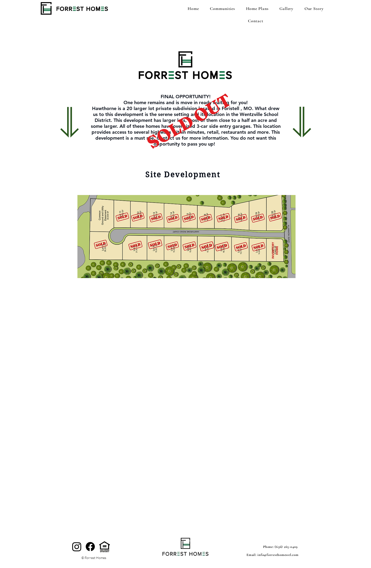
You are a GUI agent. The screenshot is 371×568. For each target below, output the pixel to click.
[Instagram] (77, 547)
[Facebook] (90, 547)
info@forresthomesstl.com (277, 555)
